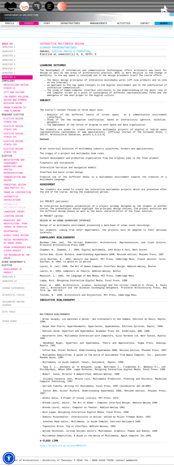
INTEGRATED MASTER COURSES (13, 304)
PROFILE (9, 23)
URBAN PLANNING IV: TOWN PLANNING (15, 109)
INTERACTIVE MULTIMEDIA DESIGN (15, 206)
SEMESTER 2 (8, 51)
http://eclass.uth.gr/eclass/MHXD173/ (63, 446)
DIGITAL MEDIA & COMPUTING (71, 51)
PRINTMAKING (11, 231)
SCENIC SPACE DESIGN (16, 235)
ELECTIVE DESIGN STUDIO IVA (13, 120)
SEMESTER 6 (8, 69)
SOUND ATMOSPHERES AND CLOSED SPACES (17, 249)
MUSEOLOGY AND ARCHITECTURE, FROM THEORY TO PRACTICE (15, 223)
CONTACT (145, 23)
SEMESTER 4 (8, 60)
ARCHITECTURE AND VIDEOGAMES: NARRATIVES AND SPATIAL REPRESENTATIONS (14, 166)
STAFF (47, 23)
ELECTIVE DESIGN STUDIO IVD (13, 143)
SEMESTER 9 (8, 277)
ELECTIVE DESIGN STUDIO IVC (13, 135)
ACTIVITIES (123, 23)
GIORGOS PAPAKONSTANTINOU (58, 47)
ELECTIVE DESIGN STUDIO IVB (13, 128)
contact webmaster (127, 460)
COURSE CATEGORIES (13, 288)
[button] (9, 458)
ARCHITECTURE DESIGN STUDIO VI (16, 87)
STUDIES (28, 23)
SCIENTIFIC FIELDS (13, 295)
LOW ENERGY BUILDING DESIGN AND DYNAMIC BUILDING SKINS (16, 100)
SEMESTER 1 (8, 47)
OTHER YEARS (9, 321)
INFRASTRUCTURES (70, 23)
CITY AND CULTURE (14, 92)
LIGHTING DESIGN (13, 216)
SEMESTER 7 (8, 73)
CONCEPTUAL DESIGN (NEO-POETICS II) (15, 186)
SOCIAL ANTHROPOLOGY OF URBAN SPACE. (16, 241)
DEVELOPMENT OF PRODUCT (13, 271)
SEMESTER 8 (8, 77)
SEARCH (163, 23)
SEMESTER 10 (9, 281)
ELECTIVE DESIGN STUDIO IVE (13, 151)
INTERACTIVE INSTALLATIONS (12, 198)
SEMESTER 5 (8, 64)
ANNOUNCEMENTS (98, 23)
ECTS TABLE (8, 312)
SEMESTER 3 (8, 56)
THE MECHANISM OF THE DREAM (17, 257)
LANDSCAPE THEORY (14, 212)
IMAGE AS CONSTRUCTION (17, 192)
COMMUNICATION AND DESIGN (15, 179)
